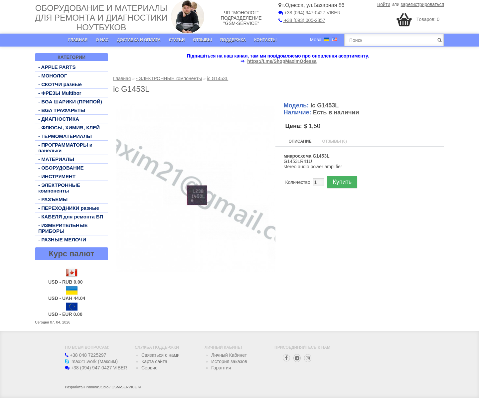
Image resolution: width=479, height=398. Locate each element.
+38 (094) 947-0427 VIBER (309, 12)
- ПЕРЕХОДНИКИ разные (68, 208)
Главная (77, 40)
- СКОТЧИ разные (60, 84)
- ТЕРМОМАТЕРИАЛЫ (65, 136)
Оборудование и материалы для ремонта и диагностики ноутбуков (101, 17)
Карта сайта (154, 361)
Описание (300, 141)
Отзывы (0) (334, 141)
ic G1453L (217, 78)
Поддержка (233, 40)
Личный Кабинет (229, 355)
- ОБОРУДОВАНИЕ (61, 168)
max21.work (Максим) (91, 361)
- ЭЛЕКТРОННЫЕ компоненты (59, 188)
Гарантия (221, 367)
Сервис (149, 367)
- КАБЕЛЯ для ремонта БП (70, 216)
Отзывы (202, 40)
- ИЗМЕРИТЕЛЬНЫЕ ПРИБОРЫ (63, 228)
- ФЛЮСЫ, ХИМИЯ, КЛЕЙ (69, 127)
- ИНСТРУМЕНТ (57, 176)
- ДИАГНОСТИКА (58, 119)
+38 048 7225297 (85, 355)
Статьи (177, 40)
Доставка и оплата (139, 40)
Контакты (265, 40)
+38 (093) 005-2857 (301, 20)
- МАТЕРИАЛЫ (56, 159)
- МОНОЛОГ (52, 75)
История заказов (229, 361)
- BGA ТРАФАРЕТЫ (61, 110)
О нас (102, 40)
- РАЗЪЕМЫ (53, 199)
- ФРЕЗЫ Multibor (59, 93)
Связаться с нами (160, 355)
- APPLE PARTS (57, 67)
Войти (383, 4)
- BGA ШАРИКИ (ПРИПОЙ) (70, 101)
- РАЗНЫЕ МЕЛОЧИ (62, 239)
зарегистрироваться (422, 4)
